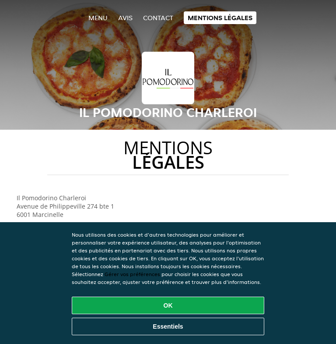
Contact (158, 17)
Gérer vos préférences (132, 274)
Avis (125, 17)
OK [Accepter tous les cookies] (168, 305)
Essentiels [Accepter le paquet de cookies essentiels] (168, 326)
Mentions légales (220, 17)
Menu (98, 17)
